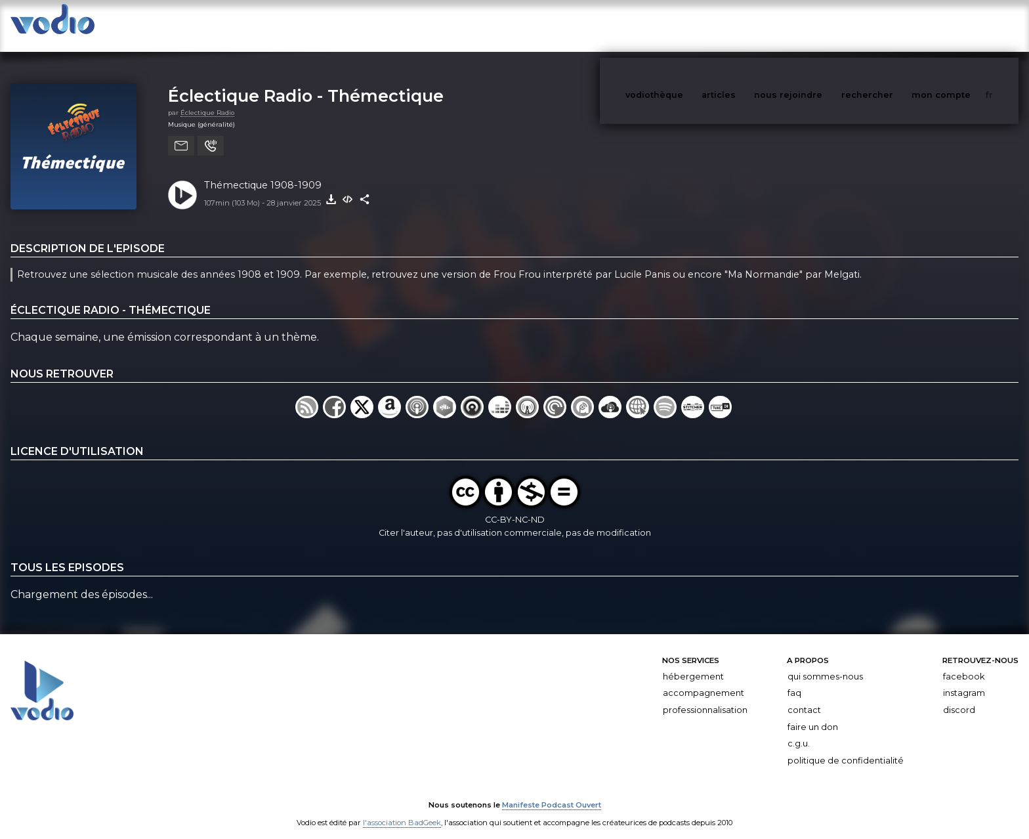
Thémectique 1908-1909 (263, 172)
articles (748, 25)
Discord (959, 697)
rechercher (891, 25)
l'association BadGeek (402, 810)
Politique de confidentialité (846, 747)
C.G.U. (799, 730)
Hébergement (693, 663)
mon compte (962, 25)
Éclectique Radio (207, 99)
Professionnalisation (705, 697)
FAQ (794, 680)
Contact (804, 697)
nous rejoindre (815, 25)
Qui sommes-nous (825, 663)
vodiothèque (686, 25)
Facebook (963, 663)
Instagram (964, 680)
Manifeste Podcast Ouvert (551, 791)
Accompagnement (703, 680)
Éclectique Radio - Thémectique (306, 82)
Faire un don (813, 714)
